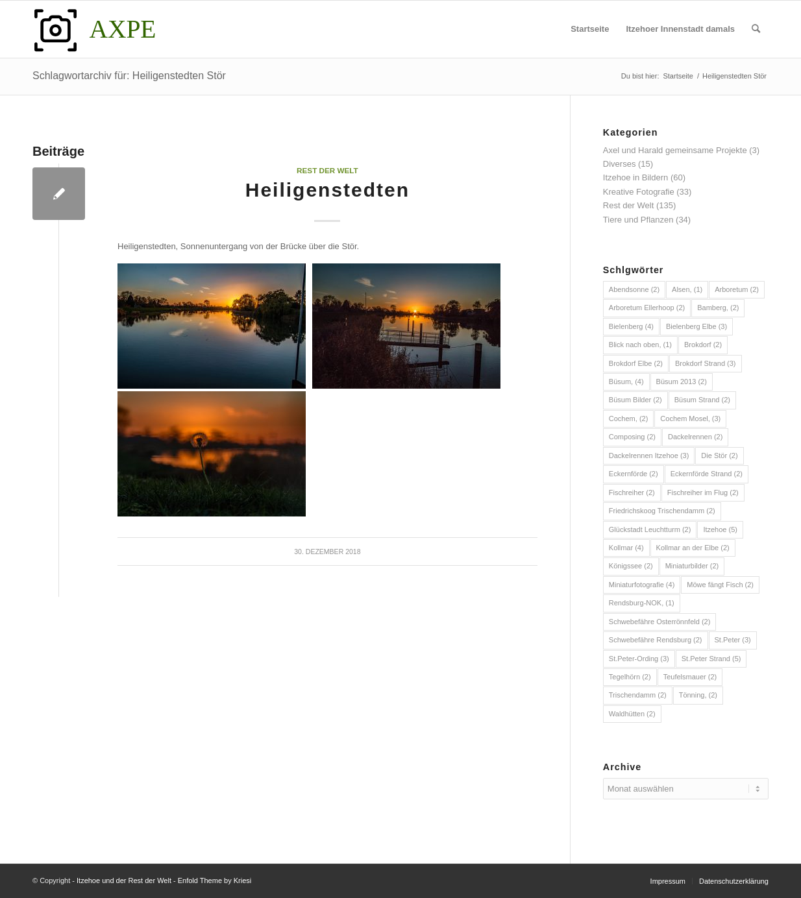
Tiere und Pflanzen (638, 219)
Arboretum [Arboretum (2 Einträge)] (737, 289)
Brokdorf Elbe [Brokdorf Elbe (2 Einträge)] (636, 363)
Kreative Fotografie (638, 192)
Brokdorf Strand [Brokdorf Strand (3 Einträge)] (705, 363)
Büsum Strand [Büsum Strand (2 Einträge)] (702, 400)
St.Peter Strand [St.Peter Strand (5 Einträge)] (711, 658)
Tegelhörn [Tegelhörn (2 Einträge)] (630, 677)
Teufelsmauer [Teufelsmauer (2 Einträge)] (690, 677)
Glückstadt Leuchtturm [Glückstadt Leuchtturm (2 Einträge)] (650, 529)
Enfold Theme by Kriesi (215, 880)
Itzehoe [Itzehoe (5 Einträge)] (720, 529)
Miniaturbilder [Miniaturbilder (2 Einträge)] (692, 566)
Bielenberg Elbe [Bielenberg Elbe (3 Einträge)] (696, 326)
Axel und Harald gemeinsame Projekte (675, 150)
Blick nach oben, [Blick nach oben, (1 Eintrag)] (640, 344)
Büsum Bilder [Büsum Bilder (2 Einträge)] (635, 400)
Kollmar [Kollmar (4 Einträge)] (626, 548)
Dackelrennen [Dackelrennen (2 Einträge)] (695, 437)
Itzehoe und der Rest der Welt (124, 880)
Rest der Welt (327, 170)
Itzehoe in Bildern (635, 177)
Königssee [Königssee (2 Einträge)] (631, 566)
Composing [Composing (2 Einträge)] (632, 437)
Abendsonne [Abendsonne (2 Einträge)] (634, 289)
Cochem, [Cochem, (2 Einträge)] (628, 418)
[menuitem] (589, 29)
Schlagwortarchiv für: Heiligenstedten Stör (129, 75)
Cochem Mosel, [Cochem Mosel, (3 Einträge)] (690, 418)
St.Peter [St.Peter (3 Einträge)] (733, 640)
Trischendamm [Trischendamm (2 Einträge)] (638, 695)
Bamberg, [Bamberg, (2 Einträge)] (718, 307)
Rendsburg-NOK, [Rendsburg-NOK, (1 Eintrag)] (641, 603)
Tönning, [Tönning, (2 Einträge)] (698, 695)
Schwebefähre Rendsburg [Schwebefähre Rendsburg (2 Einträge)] (655, 640)
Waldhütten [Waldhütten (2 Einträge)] (632, 714)
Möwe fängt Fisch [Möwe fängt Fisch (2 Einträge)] (720, 585)
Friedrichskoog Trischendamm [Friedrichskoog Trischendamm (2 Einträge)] (662, 511)
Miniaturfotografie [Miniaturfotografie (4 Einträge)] (642, 585)
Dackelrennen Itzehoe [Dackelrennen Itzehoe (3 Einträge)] (649, 455)
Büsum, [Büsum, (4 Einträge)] (626, 381)
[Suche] (756, 29)
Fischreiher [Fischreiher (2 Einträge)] (632, 492)
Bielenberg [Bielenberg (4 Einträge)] (631, 326)
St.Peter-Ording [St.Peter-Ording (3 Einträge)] (639, 658)
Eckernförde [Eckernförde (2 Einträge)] (633, 474)
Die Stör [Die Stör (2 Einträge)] (719, 455)
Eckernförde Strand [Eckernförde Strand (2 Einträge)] (707, 474)
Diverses (619, 164)
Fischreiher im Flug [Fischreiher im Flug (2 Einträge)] (703, 492)
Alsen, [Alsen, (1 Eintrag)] (687, 289)
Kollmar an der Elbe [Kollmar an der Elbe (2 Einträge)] (693, 548)
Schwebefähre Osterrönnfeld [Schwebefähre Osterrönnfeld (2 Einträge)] (660, 621)
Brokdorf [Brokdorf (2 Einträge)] (703, 344)
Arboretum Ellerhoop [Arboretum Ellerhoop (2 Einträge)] (647, 307)
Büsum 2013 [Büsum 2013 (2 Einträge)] (681, 381)
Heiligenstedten (327, 189)
